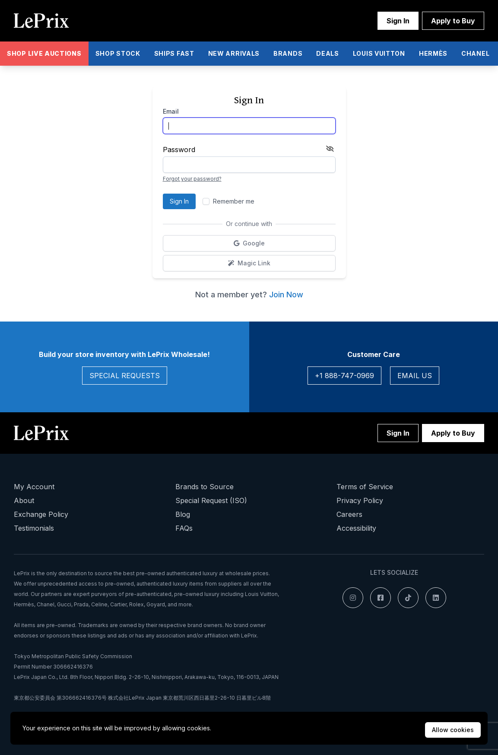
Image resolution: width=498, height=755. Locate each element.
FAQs (184, 528)
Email (171, 111)
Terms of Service (364, 486)
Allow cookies (453, 729)
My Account (34, 486)
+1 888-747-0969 (344, 375)
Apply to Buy (453, 20)
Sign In (398, 20)
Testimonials (34, 528)
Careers (349, 514)
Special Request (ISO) (211, 500)
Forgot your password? (192, 178)
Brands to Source (204, 486)
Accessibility (356, 528)
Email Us (414, 375)
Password (179, 149)
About (24, 500)
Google (271, 245)
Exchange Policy (41, 514)
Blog (182, 514)
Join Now (286, 294)
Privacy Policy (359, 500)
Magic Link (276, 265)
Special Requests (124, 375)
